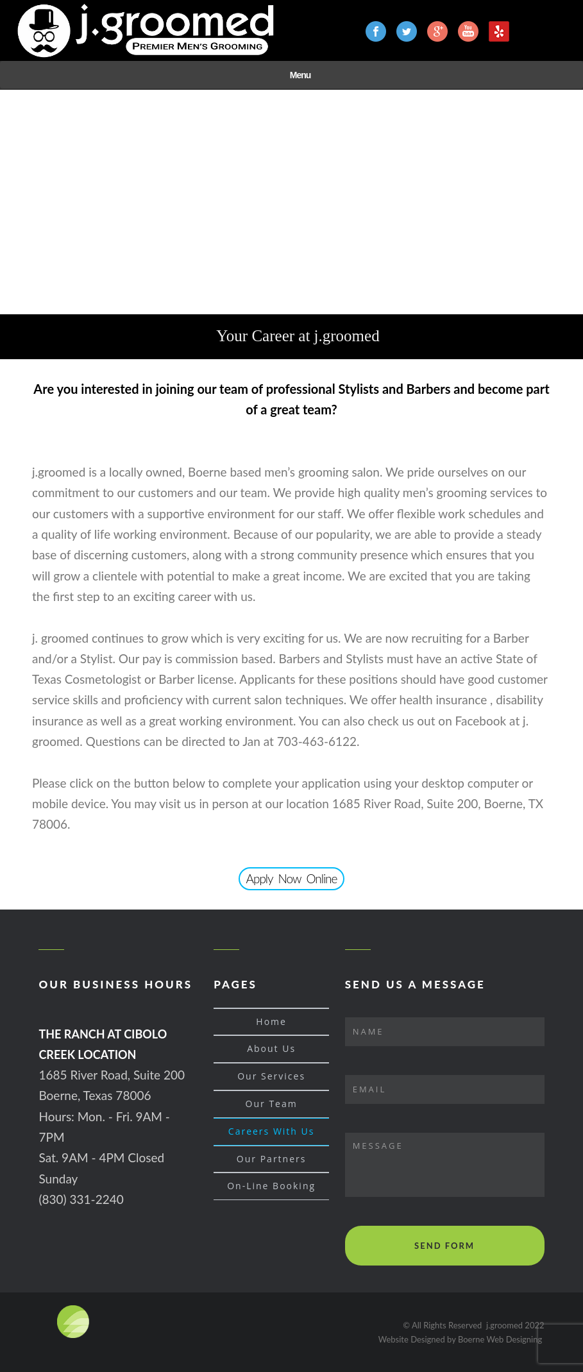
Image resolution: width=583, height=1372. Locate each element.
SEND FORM (444, 1246)
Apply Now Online (291, 878)
